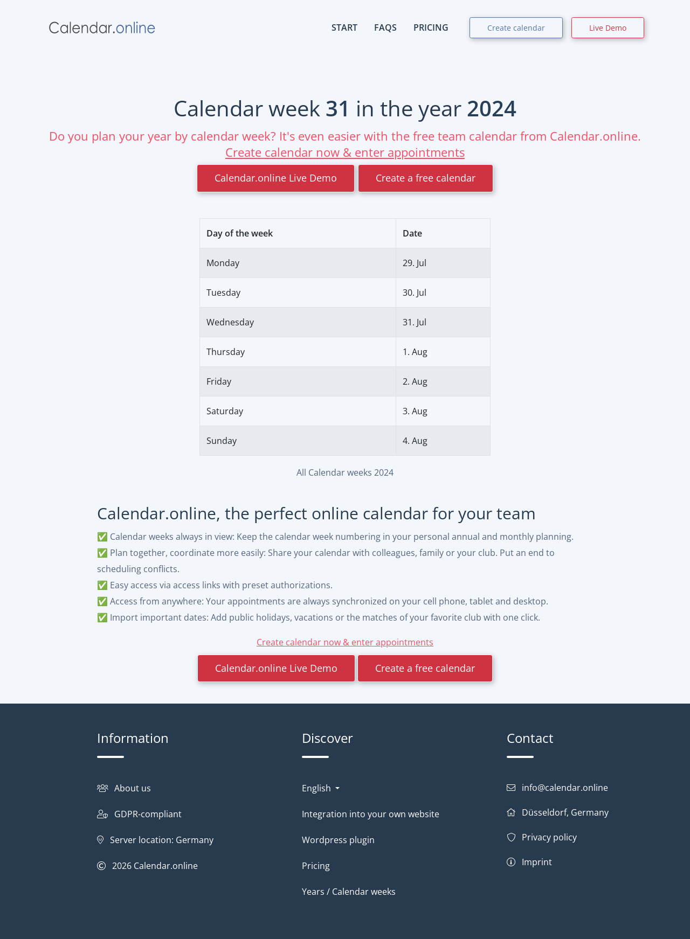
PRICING (430, 27)
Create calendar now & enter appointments (345, 152)
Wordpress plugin (338, 840)
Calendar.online (166, 866)
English (317, 788)
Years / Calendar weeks (349, 892)
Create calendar (516, 28)
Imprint (537, 862)
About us (132, 788)
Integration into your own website (370, 814)
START (344, 27)
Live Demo (607, 28)
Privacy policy (549, 837)
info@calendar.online (565, 788)
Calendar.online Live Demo (276, 177)
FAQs (385, 27)
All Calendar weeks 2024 (345, 472)
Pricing (316, 866)
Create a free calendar (425, 177)
